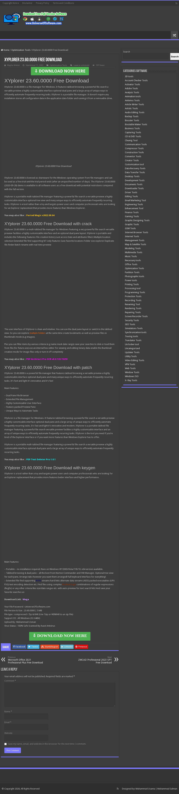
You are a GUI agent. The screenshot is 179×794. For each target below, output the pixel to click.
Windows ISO (132, 376)
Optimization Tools (20, 50)
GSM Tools (130, 228)
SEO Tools (130, 324)
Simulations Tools (134, 328)
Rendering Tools (133, 308)
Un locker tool (132, 344)
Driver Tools (131, 192)
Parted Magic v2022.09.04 (40, 215)
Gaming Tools (132, 216)
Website (8, 733)
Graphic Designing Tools (137, 220)
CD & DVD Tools (133, 136)
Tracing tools (131, 336)
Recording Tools (133, 300)
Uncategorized (132, 348)
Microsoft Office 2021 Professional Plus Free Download (26, 660)
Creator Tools (132, 160)
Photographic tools (134, 276)
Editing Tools (131, 196)
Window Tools (132, 372)
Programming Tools (135, 292)
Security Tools (132, 320)
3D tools (129, 76)
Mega (26, 599)
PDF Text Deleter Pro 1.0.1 (41, 459)
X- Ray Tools (131, 380)
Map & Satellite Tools (135, 244)
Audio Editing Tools (134, 112)
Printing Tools (132, 284)
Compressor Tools (134, 148)
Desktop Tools (132, 176)
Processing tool (132, 288)
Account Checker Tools (136, 80)
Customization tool (134, 164)
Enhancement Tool (134, 208)
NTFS (38, 580)
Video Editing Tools (134, 360)
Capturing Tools (133, 132)
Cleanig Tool (131, 140)
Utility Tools (131, 356)
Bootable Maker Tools (136, 124)
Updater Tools (132, 352)
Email (7, 722)
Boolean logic (69, 584)
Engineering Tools (134, 204)
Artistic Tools (131, 108)
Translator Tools (133, 340)
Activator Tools (132, 84)
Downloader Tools (134, 188)
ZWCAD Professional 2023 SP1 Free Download (94, 660)
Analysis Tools (132, 92)
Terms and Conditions (63, 3)
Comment (10, 680)
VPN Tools (130, 364)
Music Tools (131, 256)
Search (126, 51)
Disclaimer (27, 3)
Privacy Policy (42, 3)
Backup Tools (131, 116)
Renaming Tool (132, 304)
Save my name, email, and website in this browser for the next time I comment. (47, 744)
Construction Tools (134, 152)
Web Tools (130, 368)
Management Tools (134, 240)
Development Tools (134, 180)
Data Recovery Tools (135, 168)
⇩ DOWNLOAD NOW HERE (59, 71)
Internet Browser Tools (136, 232)
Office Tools (131, 264)
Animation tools (133, 96)
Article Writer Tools (134, 104)
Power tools (131, 280)
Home (5, 50)
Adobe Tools (131, 88)
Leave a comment (81, 65)
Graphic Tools (132, 224)
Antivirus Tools (132, 100)
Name (8, 711)
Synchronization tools (135, 332)
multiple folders (37, 333)
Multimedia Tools (133, 252)
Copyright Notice (11, 3)
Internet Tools (132, 236)
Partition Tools (132, 272)
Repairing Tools (133, 312)
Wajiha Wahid (13, 65)
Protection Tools (133, 296)
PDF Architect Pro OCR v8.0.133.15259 (46, 359)
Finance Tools (132, 212)
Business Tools (132, 128)
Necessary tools (133, 260)
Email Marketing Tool (135, 200)
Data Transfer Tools (135, 172)
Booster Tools (132, 120)
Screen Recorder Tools (136, 316)
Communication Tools (136, 144)
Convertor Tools (133, 156)
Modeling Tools (133, 248)
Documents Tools (133, 184)
